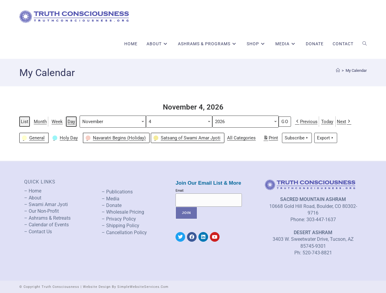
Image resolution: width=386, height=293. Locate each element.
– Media (110, 199)
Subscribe (297, 138)
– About (32, 198)
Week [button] (57, 121)
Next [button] (344, 122)
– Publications (117, 192)
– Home (32, 191)
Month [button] (40, 121)
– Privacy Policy (119, 219)
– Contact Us (38, 231)
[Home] (338, 70)
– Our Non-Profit (41, 211)
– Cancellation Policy (124, 232)
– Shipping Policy (120, 225)
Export (325, 138)
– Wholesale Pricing (123, 212)
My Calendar (356, 70)
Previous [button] (306, 122)
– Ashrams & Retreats (47, 218)
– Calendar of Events (46, 225)
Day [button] (71, 121)
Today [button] (327, 121)
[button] (34, 138)
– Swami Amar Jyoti (46, 204)
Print (270, 138)
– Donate (112, 205)
